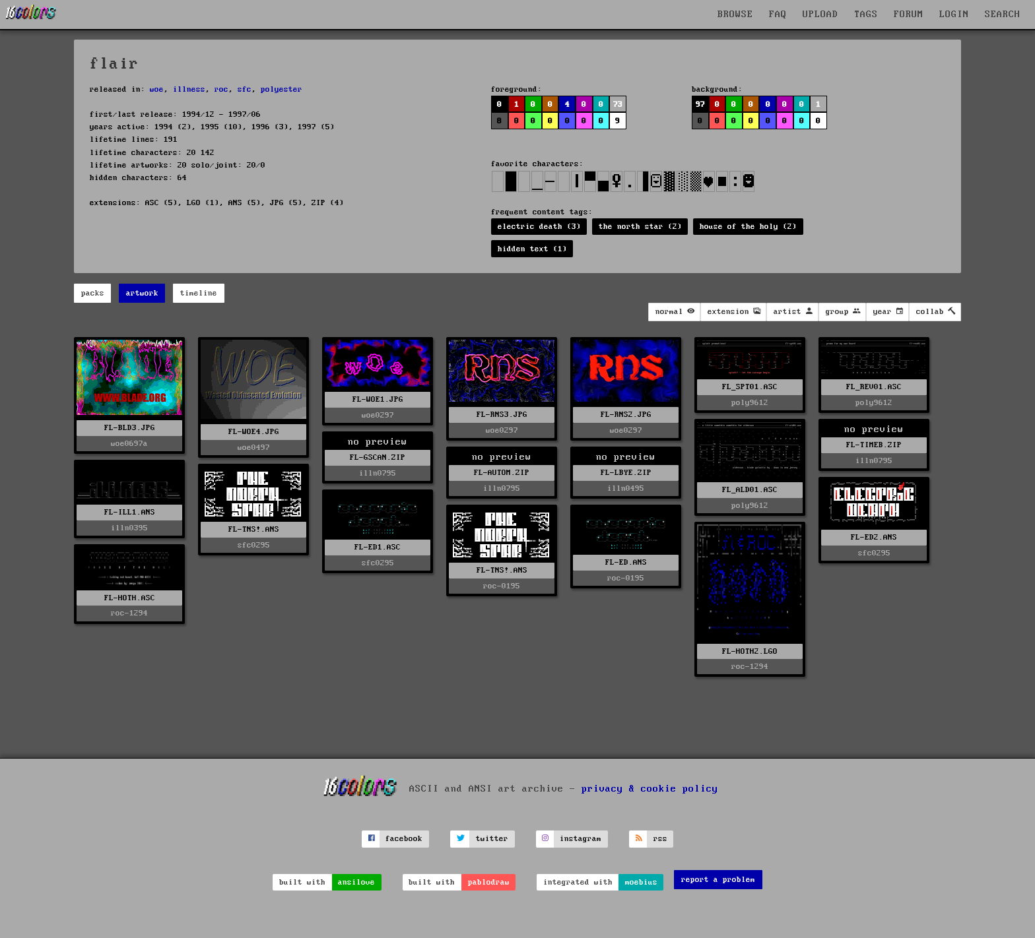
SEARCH (1002, 14)
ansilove (356, 882)
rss (660, 838)
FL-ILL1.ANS (129, 512)
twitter (492, 838)
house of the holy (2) (748, 226)
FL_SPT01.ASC (750, 387)
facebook (403, 838)
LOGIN (954, 14)
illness (189, 89)
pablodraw (489, 882)
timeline (198, 293)
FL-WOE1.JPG (377, 399)
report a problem (718, 879)
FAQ (778, 14)
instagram (580, 838)
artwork (142, 293)
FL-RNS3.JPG (502, 414)
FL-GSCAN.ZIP (377, 457)
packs (92, 293)
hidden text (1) (532, 249)
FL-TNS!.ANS (253, 529)
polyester (281, 89)
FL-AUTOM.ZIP (501, 472)
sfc (244, 89)
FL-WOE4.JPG (253, 431)
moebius (641, 882)
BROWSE (735, 14)
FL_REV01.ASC (874, 387)
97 (700, 104)
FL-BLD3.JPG (129, 427)
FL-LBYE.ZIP (626, 472)
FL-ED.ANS (626, 562)
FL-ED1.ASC (377, 547)
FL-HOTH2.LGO (750, 651)
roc (221, 89)
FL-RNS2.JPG (626, 414)
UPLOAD (820, 14)
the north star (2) (640, 226)
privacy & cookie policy (650, 789)
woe (157, 89)
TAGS (866, 14)
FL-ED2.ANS (874, 537)
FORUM (908, 14)
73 (617, 104)
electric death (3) (539, 226)
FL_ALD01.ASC (750, 489)
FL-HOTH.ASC (129, 598)
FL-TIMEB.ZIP (874, 445)
